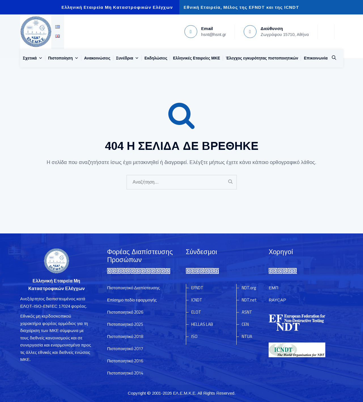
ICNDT (196, 300)
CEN (245, 324)
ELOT (196, 312)
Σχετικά (33, 58)
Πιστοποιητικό (125, 312)
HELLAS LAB (202, 324)
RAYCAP (277, 299)
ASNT (247, 312)
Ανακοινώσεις (97, 58)
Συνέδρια (127, 58)
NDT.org (249, 287)
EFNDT (197, 287)
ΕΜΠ (273, 287)
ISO (194, 336)
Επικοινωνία (316, 58)
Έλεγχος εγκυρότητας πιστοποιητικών (262, 58)
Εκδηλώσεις (156, 58)
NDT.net (249, 300)
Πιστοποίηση (63, 58)
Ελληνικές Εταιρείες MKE (196, 58)
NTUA (247, 336)
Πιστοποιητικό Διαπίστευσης (133, 287)
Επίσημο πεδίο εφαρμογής (132, 300)
